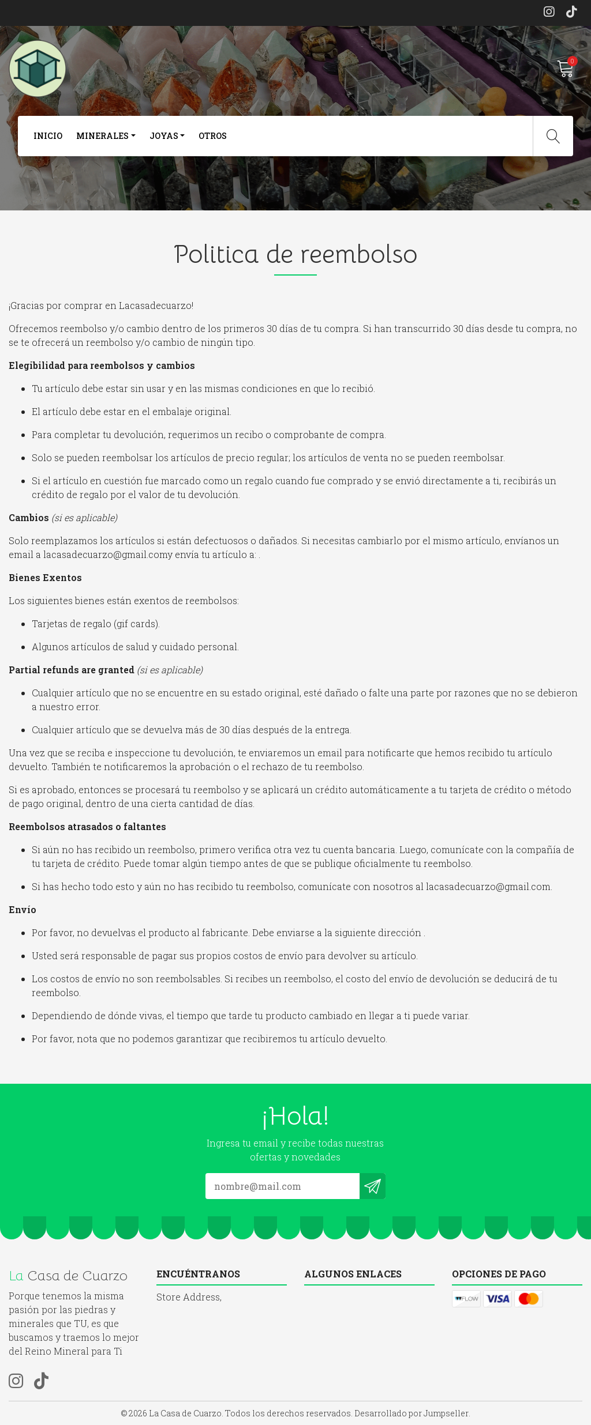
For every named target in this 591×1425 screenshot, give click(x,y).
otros (213, 135)
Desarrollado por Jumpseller (411, 1413)
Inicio (47, 135)
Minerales (102, 135)
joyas (163, 135)
